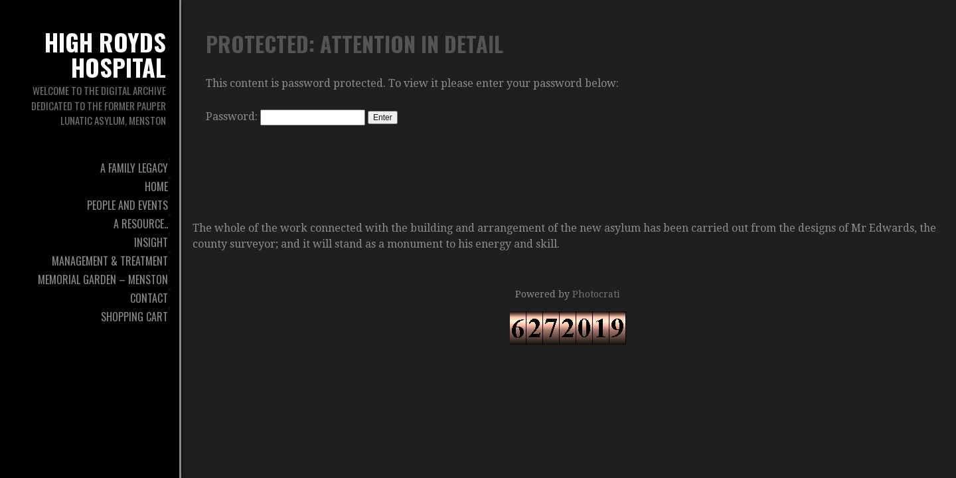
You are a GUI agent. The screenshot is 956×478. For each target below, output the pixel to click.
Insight (151, 242)
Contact (149, 298)
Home (156, 186)
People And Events (127, 205)
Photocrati (596, 294)
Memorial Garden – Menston (103, 279)
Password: (285, 116)
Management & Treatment (110, 261)
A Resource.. (141, 223)
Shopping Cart (134, 316)
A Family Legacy (134, 168)
